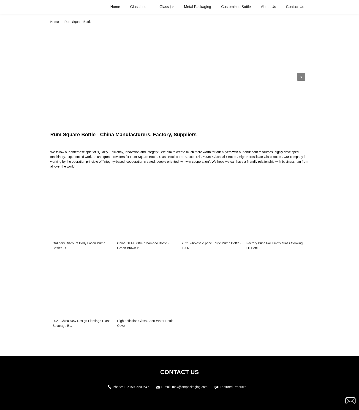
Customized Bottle (236, 7)
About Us (268, 7)
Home (115, 7)
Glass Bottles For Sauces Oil (179, 157)
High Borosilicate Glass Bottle (260, 157)
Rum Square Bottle (78, 22)
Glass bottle (139, 7)
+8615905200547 (136, 387)
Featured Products (233, 387)
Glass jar (167, 7)
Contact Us (295, 7)
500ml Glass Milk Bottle (219, 157)
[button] (301, 77)
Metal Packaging (197, 7)
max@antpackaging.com (189, 387)
